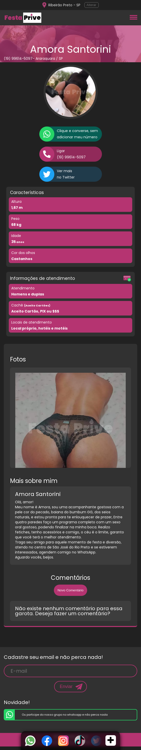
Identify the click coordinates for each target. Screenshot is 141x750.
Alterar (91, 5)
